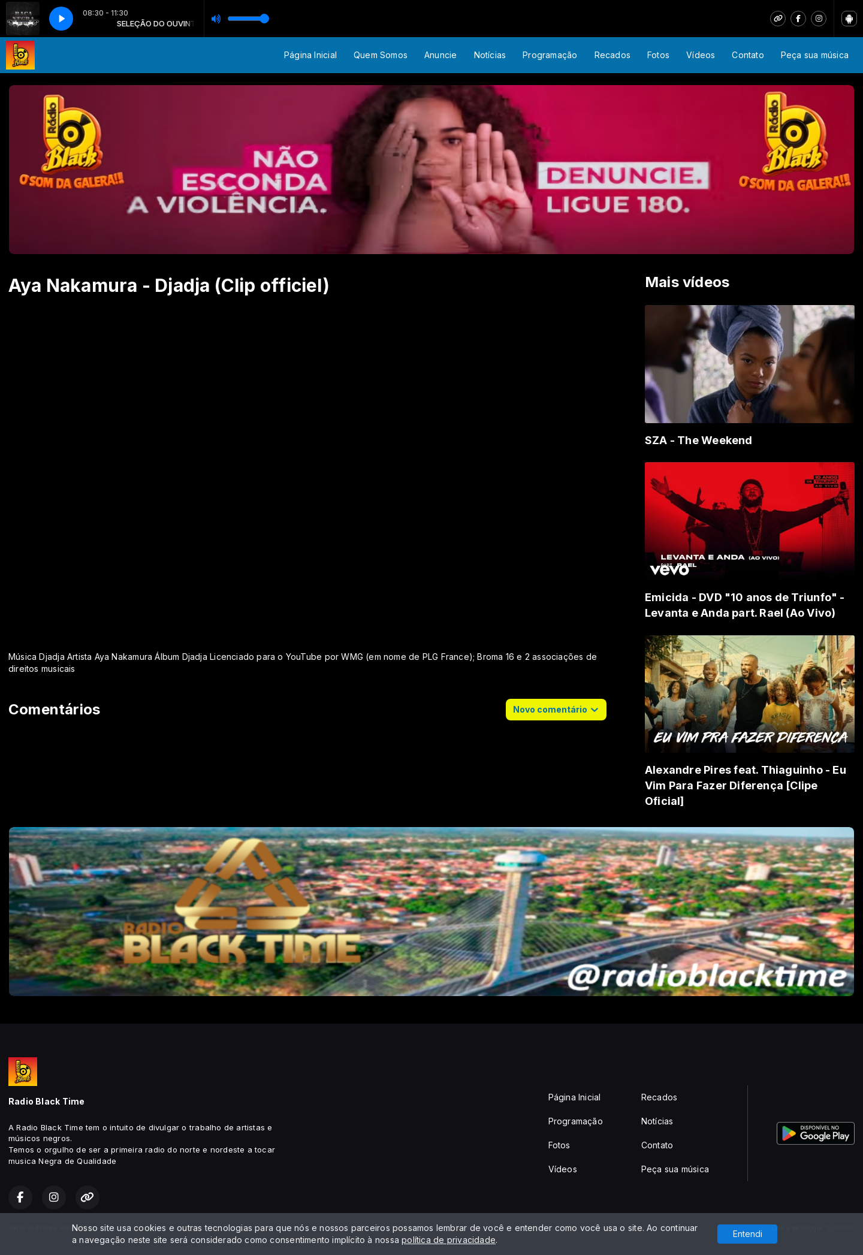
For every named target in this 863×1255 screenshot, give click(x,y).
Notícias (490, 55)
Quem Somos (381, 55)
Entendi (747, 1234)
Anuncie (440, 55)
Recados (612, 55)
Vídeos (700, 55)
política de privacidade (449, 1240)
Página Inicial (310, 55)
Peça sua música (815, 55)
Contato (748, 55)
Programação (550, 55)
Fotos (658, 55)
